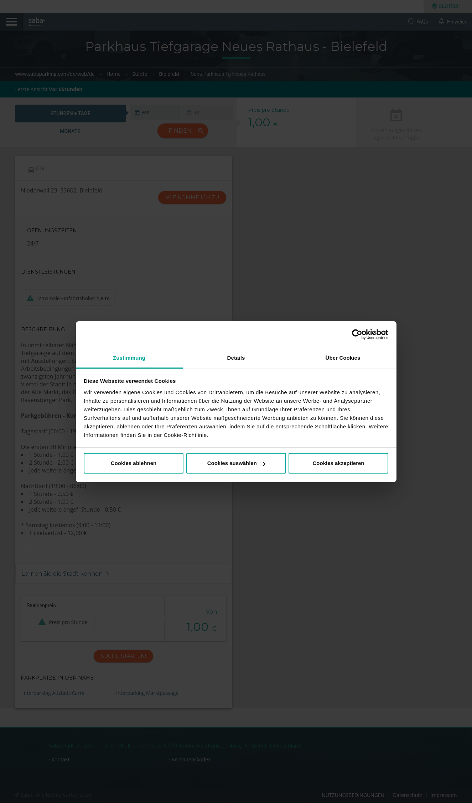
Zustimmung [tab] (129, 358)
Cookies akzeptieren (338, 463)
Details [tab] (236, 358)
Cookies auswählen (236, 463)
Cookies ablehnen (133, 463)
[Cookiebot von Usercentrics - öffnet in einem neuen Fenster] (357, 334)
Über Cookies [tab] (343, 358)
